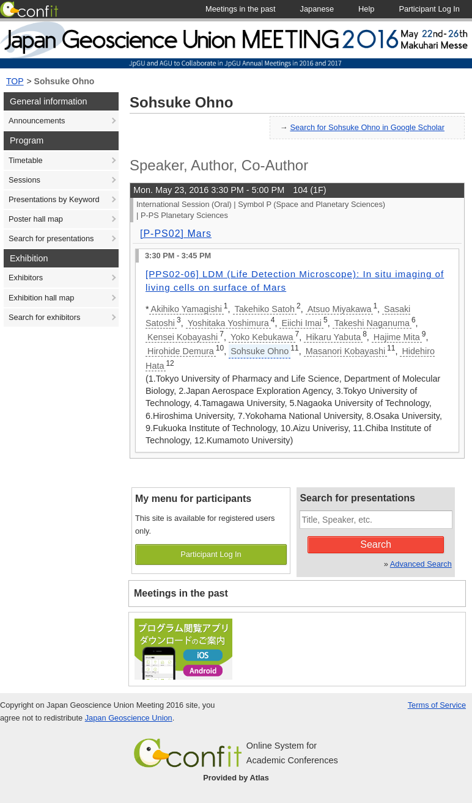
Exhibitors (26, 277)
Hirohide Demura (180, 351)
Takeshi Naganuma (372, 323)
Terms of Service (437, 705)
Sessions (24, 179)
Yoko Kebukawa (261, 337)
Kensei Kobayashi (182, 337)
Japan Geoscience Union (128, 717)
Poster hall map (36, 218)
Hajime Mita (397, 337)
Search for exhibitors (44, 317)
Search (375, 544)
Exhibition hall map (41, 297)
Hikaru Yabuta (333, 337)
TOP (15, 81)
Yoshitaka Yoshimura (228, 323)
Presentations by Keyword (54, 199)
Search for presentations (51, 238)
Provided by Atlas (236, 777)
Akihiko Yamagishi (186, 309)
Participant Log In (211, 554)
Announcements (37, 120)
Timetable (26, 160)
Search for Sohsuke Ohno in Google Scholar (367, 127)
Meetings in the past (181, 593)
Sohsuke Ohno (64, 81)
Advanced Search (421, 564)
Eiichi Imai (301, 323)
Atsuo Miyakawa (340, 309)
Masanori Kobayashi (345, 351)
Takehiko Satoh (265, 309)
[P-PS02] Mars (176, 233)
